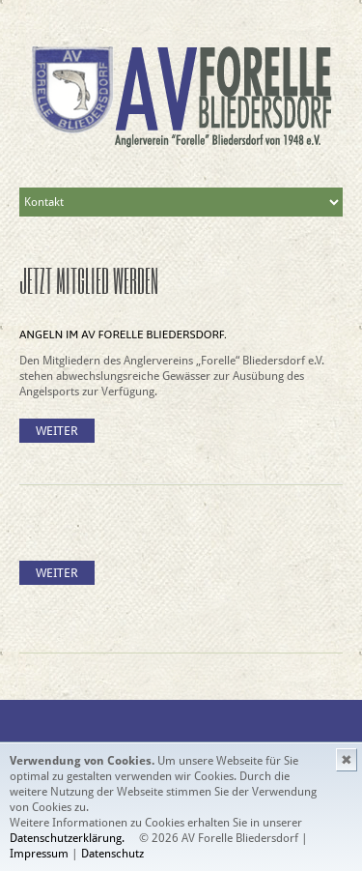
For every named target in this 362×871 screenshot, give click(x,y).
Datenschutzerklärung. (67, 838)
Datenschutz (112, 853)
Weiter (57, 430)
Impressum (40, 853)
